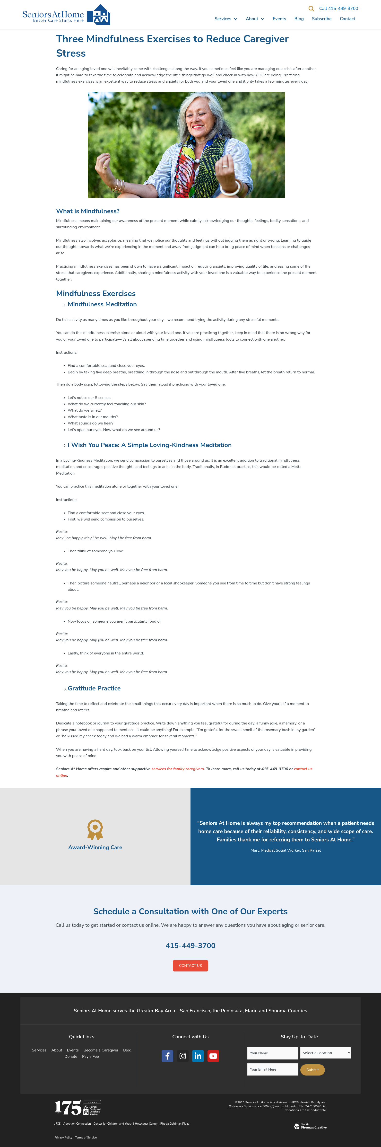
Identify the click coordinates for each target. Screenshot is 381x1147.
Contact (347, 19)
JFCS (57, 1124)
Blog (299, 19)
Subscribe (322, 19)
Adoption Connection (77, 1124)
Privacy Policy (63, 1137)
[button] (311, 9)
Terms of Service (86, 1137)
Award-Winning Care (95, 847)
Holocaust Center (146, 1124)
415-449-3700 (190, 946)
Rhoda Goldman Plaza (175, 1124)
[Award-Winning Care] (95, 830)
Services (226, 18)
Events (279, 19)
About (255, 18)
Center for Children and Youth (113, 1124)
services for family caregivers (178, 769)
